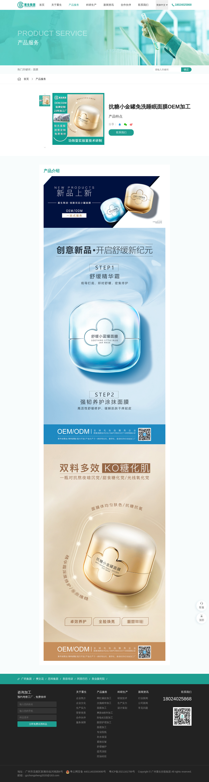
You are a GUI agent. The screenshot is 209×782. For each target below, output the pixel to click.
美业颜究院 (98, 678)
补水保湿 (102, 737)
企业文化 (81, 703)
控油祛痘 (102, 756)
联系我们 (143, 4)
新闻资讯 (108, 4)
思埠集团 (53, 678)
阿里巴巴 (82, 678)
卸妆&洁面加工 (105, 717)
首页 (41, 4)
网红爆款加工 (104, 698)
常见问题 (143, 707)
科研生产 (91, 4)
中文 (162, 5)
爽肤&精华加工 (105, 712)
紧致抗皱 (102, 741)
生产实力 (81, 707)
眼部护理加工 (104, 722)
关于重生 (56, 4)
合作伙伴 (126, 4)
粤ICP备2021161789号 (122, 771)
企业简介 (81, 698)
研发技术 (122, 698)
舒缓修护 (102, 746)
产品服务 (74, 4)
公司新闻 (143, 703)
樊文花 (40, 678)
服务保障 (81, 722)
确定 (186, 69)
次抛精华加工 (104, 703)
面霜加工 (102, 727)
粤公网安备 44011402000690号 (86, 772)
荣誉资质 (81, 712)
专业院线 (102, 732)
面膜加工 (102, 707)
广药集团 (26, 678)
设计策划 (122, 707)
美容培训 (68, 678)
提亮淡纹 (102, 751)
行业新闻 (143, 698)
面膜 (35, 69)
